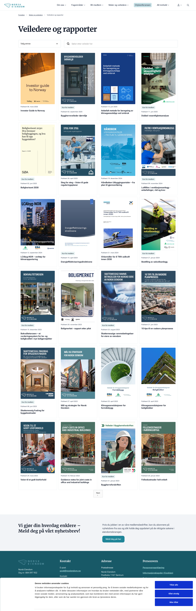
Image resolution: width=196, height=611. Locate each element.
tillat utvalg (173, 585)
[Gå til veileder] (37, 86)
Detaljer (141, 606)
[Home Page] (14, 5)
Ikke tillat (174, 593)
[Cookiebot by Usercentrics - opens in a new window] (17, 606)
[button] (61, 5)
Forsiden (21, 15)
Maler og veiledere (36, 15)
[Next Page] (98, 493)
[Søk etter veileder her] (121, 43)
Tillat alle (174, 576)
